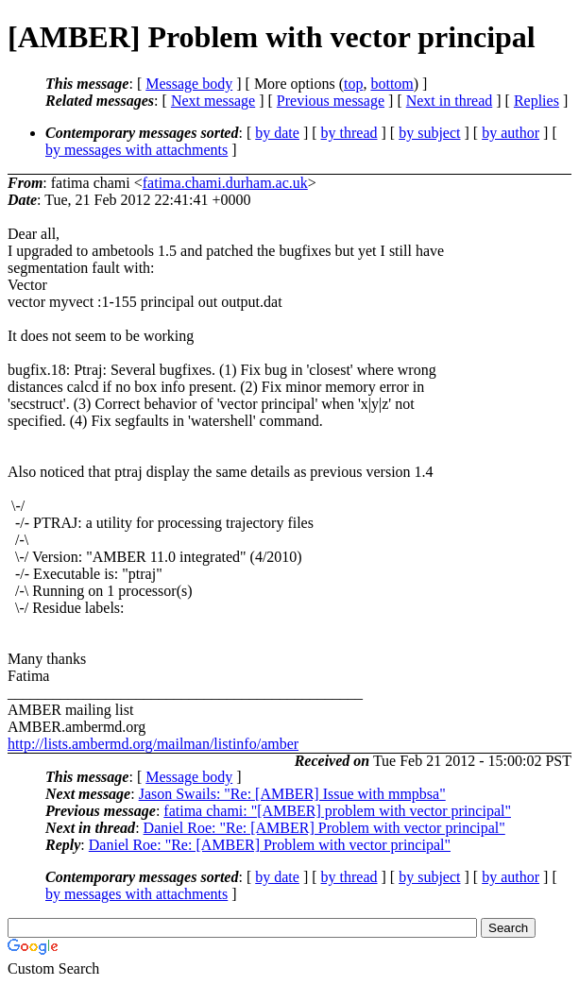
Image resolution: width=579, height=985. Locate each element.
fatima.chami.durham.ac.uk (225, 183)
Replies (536, 101)
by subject (429, 133)
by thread (349, 133)
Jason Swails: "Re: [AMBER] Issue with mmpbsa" (292, 794)
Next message (213, 101)
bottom (391, 84)
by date (277, 133)
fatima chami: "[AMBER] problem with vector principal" (337, 811)
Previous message (330, 101)
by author (510, 133)
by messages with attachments (136, 150)
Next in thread (449, 101)
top (353, 84)
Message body (188, 84)
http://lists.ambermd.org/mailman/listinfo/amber (153, 744)
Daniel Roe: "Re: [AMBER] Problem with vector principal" (324, 828)
